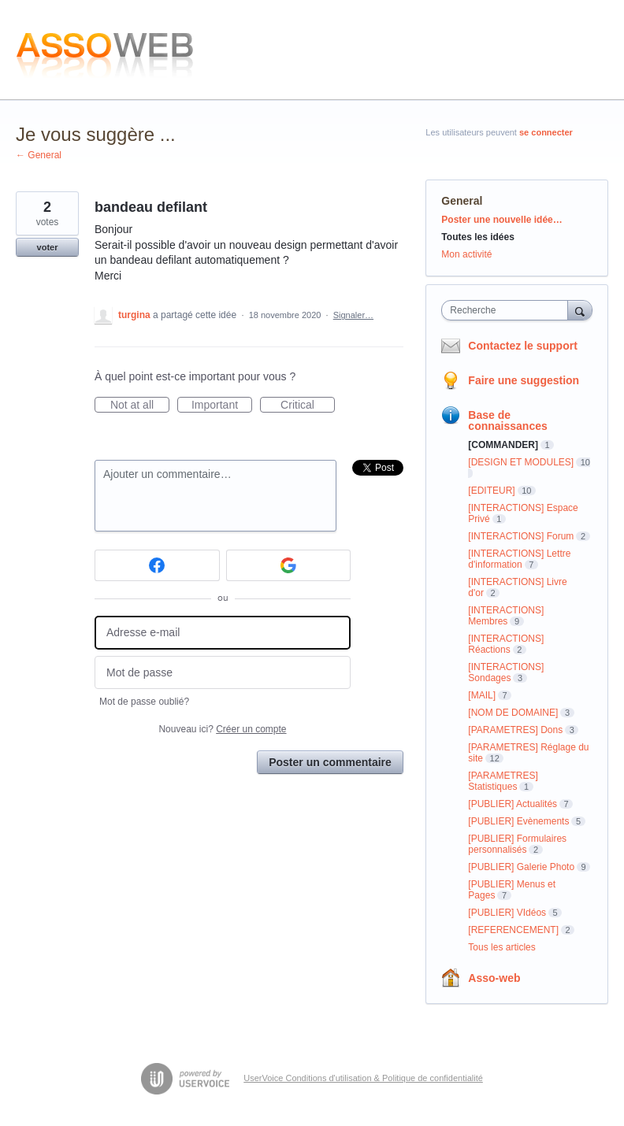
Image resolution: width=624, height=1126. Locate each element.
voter (47, 247)
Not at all (139, 405)
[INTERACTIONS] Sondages (506, 672)
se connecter (546, 132)
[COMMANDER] (503, 444)
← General (38, 155)
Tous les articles (501, 947)
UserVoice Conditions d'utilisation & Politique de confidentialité (363, 1078)
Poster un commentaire (330, 762)
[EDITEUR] (491, 490)
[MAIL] (482, 695)
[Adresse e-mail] (223, 633)
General (461, 200)
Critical (307, 405)
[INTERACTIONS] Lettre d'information (519, 559)
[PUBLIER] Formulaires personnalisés (517, 844)
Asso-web (494, 978)
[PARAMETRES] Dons (515, 729)
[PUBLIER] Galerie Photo (521, 866)
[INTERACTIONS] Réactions (506, 644)
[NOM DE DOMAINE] (513, 712)
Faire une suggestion (523, 380)
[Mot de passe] (223, 673)
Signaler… (353, 315)
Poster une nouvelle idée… (501, 219)
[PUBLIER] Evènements (518, 821)
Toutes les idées (477, 237)
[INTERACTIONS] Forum (521, 536)
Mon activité (466, 254)
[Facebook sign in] (157, 565)
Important (221, 405)
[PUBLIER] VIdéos (507, 912)
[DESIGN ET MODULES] (521, 462)
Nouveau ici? (222, 729)
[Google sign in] (288, 565)
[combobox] (507, 310)
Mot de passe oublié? (144, 701)
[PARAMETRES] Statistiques (502, 781)
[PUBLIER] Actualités (512, 803)
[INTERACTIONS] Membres (506, 616)
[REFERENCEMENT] (513, 929)
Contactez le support (522, 345)
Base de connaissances (507, 420)
